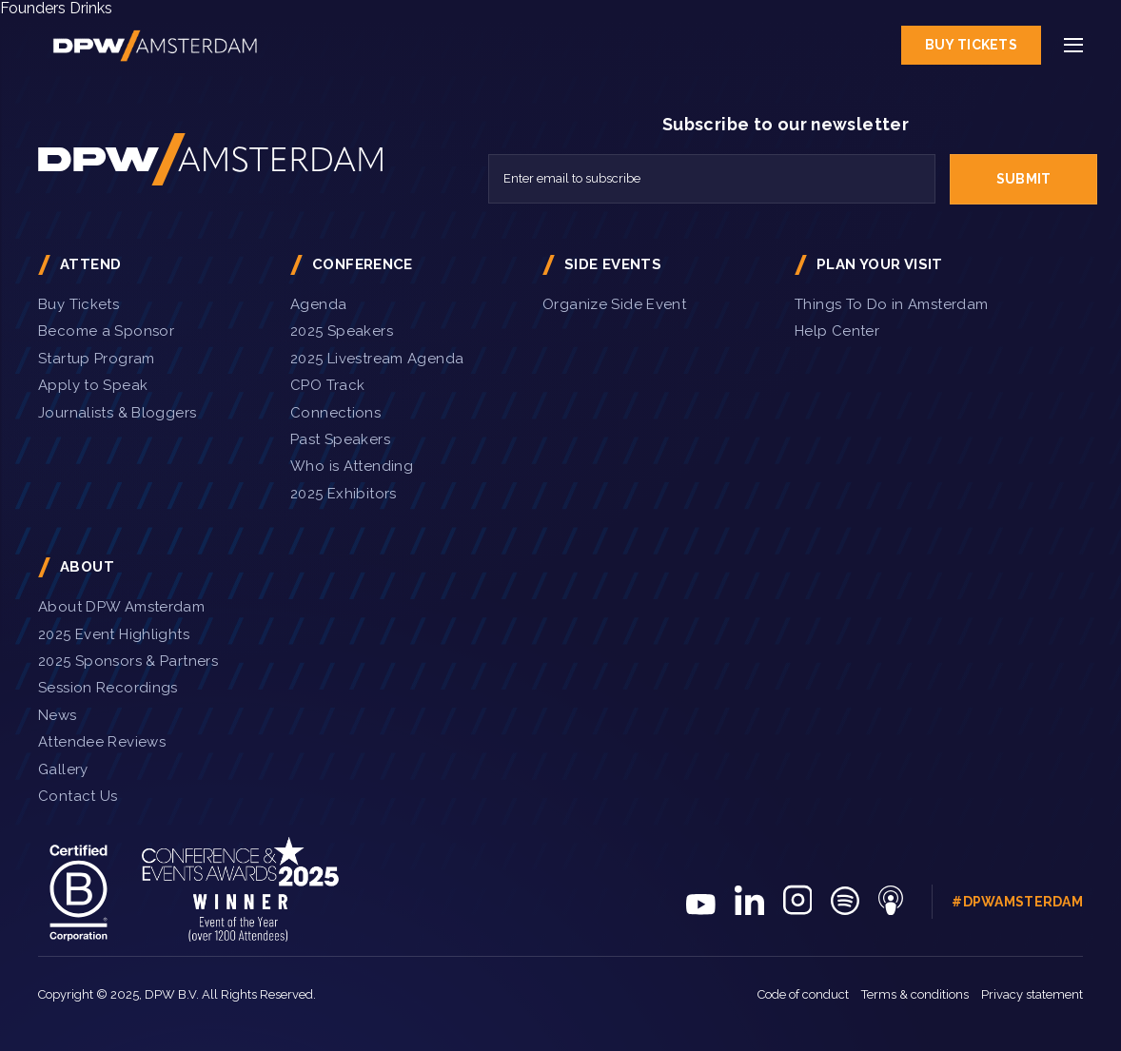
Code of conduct (803, 994)
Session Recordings (108, 687)
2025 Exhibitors (343, 493)
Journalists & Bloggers (117, 412)
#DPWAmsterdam (1017, 901)
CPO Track (327, 385)
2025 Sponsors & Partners (128, 661)
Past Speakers (340, 439)
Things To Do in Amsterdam (892, 304)
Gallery (63, 769)
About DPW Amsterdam (121, 606)
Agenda (318, 304)
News (57, 715)
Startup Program (96, 358)
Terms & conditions (915, 994)
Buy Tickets (971, 44)
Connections (335, 412)
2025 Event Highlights (113, 634)
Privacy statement (1032, 994)
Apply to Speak (93, 385)
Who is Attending (351, 466)
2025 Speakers (341, 331)
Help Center (837, 331)
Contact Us (78, 796)
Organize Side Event (614, 304)
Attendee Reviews (102, 741)
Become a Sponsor (106, 331)
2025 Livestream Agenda (376, 358)
